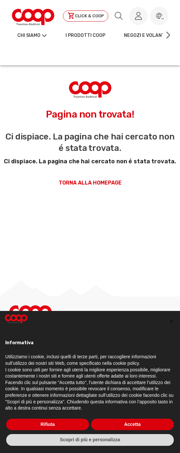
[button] (159, 16)
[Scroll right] (167, 35)
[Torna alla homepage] (33, 16)
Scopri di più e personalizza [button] (90, 439)
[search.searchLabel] (119, 16)
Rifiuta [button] (47, 424)
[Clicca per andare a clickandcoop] (85, 16)
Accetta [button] (132, 424)
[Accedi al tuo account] (138, 16)
